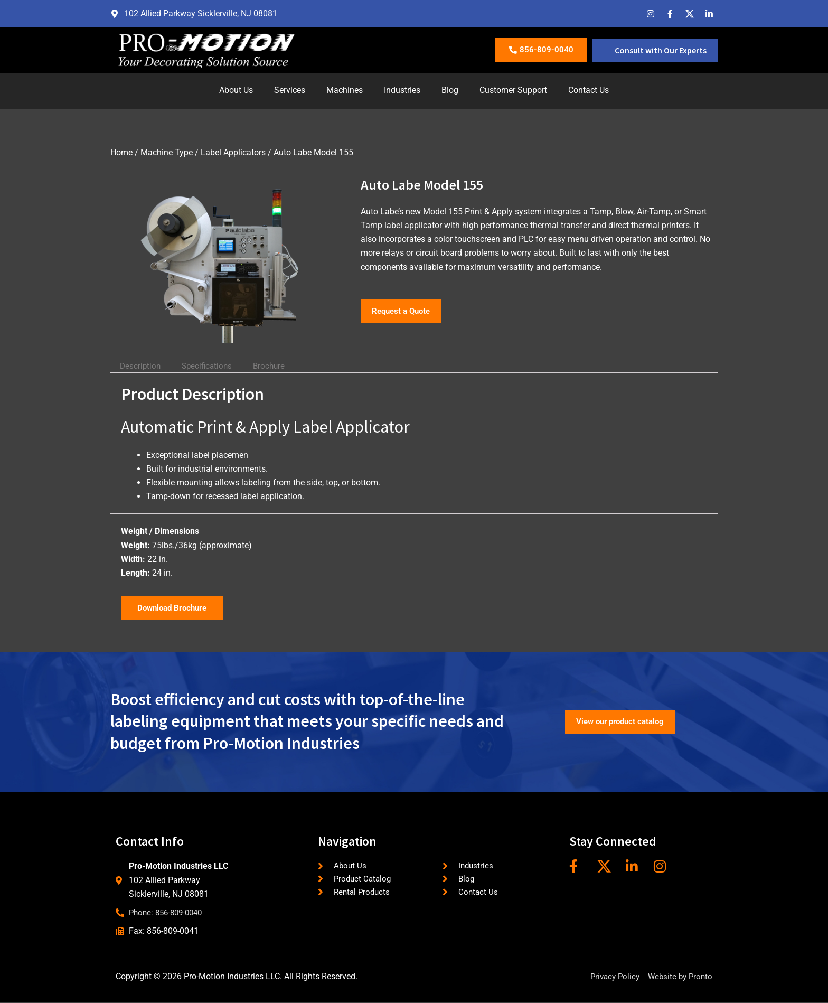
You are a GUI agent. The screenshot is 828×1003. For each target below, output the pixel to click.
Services (289, 90)
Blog (449, 90)
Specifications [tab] (211, 366)
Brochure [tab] (277, 366)
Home (121, 152)
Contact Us (588, 90)
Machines (344, 90)
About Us (236, 90)
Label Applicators (233, 152)
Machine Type (166, 152)
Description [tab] (141, 366)
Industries (402, 90)
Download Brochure (174, 608)
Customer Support (513, 90)
